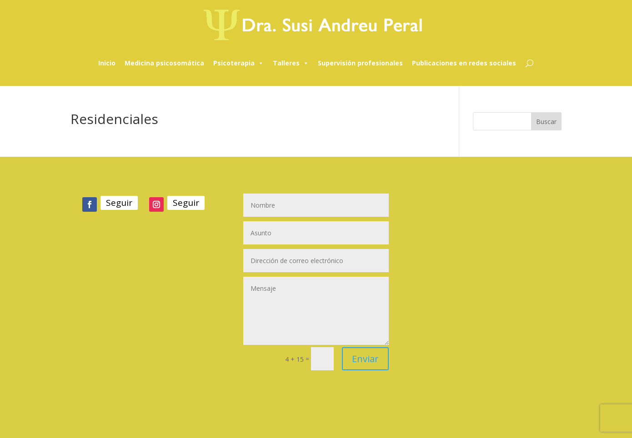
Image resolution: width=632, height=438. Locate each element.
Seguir (119, 203)
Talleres (291, 63)
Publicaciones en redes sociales (464, 63)
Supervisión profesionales (360, 63)
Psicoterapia (238, 63)
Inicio (106, 63)
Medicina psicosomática (164, 63)
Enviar (365, 359)
